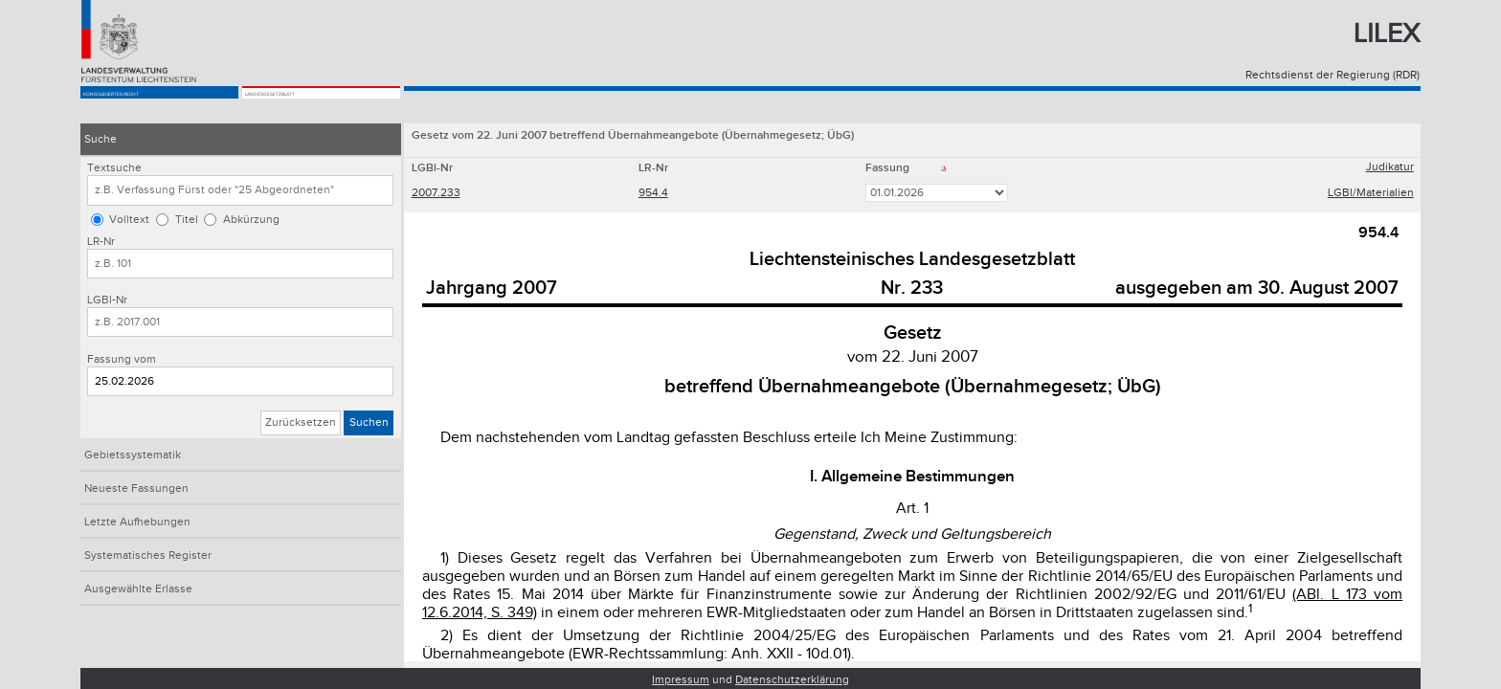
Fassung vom (121, 359)
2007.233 (436, 195)
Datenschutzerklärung (792, 680)
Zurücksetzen (300, 422)
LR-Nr (101, 241)
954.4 (653, 195)
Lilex (1387, 34)
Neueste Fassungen (136, 488)
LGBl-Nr (107, 300)
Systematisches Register (148, 555)
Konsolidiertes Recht (152, 107)
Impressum (680, 680)
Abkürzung (251, 219)
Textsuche (114, 168)
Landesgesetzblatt (308, 107)
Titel (186, 219)
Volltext (129, 219)
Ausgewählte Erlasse (138, 589)
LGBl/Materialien (1371, 195)
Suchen (369, 422)
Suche (100, 139)
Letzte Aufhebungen (137, 522)
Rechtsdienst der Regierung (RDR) (1332, 75)
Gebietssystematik (132, 455)
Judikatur (1390, 169)
